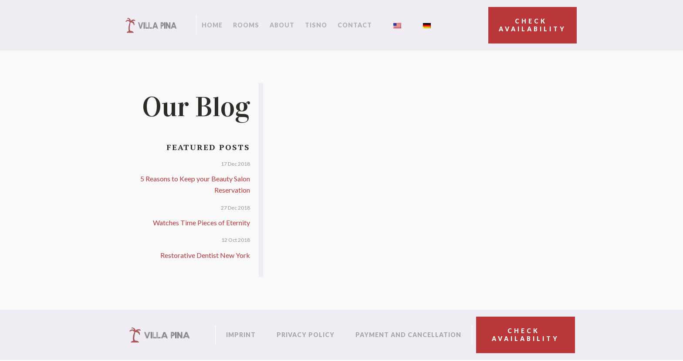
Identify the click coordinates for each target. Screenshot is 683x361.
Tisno (316, 25)
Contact (355, 25)
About (282, 25)
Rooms (246, 25)
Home (212, 25)
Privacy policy (306, 334)
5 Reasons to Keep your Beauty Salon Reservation (195, 184)
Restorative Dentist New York (205, 255)
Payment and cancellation (408, 334)
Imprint (241, 334)
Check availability (532, 25)
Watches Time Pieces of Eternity (201, 222)
